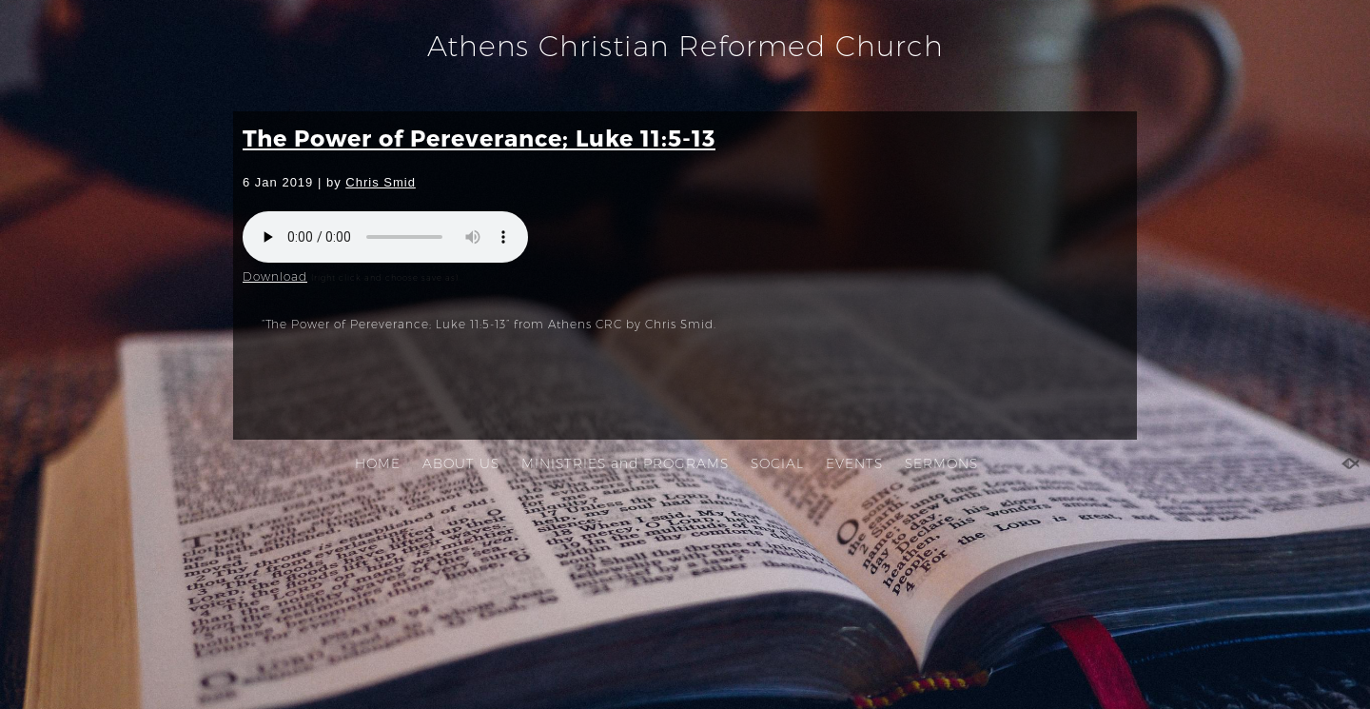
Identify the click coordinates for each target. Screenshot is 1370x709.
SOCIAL (777, 463)
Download (275, 276)
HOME (378, 463)
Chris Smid (380, 182)
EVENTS (854, 463)
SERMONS (941, 463)
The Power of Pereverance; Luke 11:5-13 (479, 137)
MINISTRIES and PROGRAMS (625, 463)
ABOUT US (460, 463)
